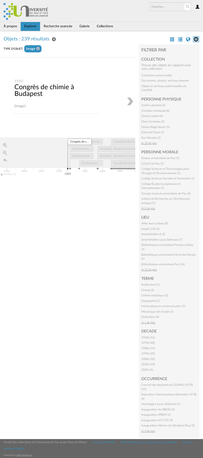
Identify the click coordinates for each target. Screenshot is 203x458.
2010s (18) (148, 364)
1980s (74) (148, 348)
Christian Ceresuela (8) (155, 110)
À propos (10, 26)
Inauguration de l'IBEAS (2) (158, 409)
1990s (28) (148, 353)
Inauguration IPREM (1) (155, 414)
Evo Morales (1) (151, 137)
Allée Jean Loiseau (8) (154, 223)
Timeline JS (8, 174)
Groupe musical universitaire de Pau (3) (166, 193)
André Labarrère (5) (153, 105)
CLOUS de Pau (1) (152, 163)
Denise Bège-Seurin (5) (155, 127)
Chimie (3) (147, 290)
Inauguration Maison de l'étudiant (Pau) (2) (168, 425)
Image (33, 48)
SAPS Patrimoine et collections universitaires (148, 442)
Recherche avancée (58, 26)
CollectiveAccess (24, 455)
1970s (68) (148, 342)
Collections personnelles (156, 75)
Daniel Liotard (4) (152, 116)
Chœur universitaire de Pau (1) (160, 158)
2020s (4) (147, 369)
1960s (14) (148, 337)
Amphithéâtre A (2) (153, 234)
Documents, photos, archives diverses (165, 80)
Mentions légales (14, 448)
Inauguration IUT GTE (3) (157, 420)
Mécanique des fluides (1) (157, 311)
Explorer (30, 26)
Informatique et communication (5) (163, 306)
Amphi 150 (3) (150, 228)
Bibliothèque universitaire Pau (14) (163, 264)
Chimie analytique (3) (154, 295)
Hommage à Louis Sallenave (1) (160, 404)
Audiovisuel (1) (150, 284)
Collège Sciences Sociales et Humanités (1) (167, 178)
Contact (187, 442)
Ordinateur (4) (150, 316)
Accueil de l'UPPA (104, 442)
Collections (105, 26)
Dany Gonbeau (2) (152, 121)
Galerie (84, 26)
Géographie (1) (150, 300)
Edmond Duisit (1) (152, 132)
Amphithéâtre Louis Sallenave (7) (161, 239)
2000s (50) (148, 359)
